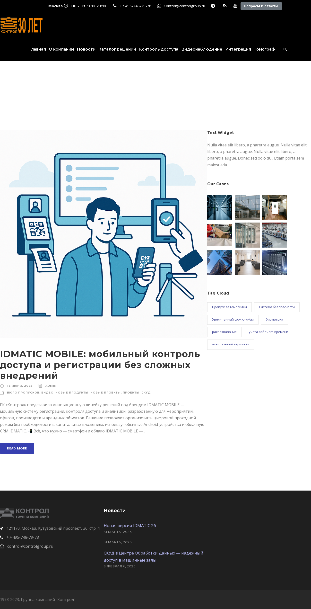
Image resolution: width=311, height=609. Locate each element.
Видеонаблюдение (201, 49)
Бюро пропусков (23, 392)
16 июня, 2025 (19, 385)
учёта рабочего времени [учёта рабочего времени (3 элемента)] (268, 332)
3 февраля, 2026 (120, 566)
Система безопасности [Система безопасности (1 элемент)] (277, 307)
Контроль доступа (158, 49)
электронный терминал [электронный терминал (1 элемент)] (230, 344)
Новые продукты (71, 392)
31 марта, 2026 (118, 532)
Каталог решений (117, 49)
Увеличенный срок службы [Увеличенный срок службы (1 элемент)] (233, 319)
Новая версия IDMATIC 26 (130, 525)
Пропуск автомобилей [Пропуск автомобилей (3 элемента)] (229, 307)
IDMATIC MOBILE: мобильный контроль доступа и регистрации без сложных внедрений (100, 364)
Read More (17, 448)
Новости (86, 49)
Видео (47, 392)
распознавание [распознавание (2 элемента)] (224, 332)
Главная (37, 49)
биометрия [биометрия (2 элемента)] (274, 319)
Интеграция (238, 49)
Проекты (131, 392)
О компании (61, 49)
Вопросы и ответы (261, 6)
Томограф (264, 49)
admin (51, 385)
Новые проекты (105, 392)
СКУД (146, 392)
